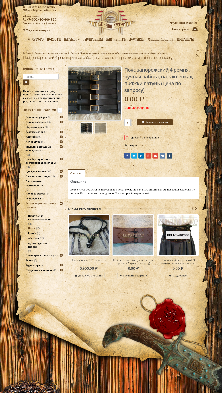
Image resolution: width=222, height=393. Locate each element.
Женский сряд (35, 126)
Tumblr (169, 156)
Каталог (70, 39)
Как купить (116, 39)
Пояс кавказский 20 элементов (89, 260)
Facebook (127, 156)
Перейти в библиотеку (39, 6)
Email (155, 156)
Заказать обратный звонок (40, 23)
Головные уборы (36, 117)
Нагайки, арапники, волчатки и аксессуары (41, 161)
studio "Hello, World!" (43, 390)
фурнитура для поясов (37, 245)
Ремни (32, 233)
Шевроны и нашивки (39, 270)
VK (162, 156)
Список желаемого (183, 22)
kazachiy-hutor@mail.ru (39, 10)
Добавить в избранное (145, 137)
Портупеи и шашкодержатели (39, 217)
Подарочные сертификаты (34, 183)
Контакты (185, 39)
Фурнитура (33, 265)
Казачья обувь (34, 131)
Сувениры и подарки (39, 255)
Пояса (74, 53)
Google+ (148, 156)
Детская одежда (36, 122)
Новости (54, 39)
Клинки (31, 136)
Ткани (29, 260)
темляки (33, 238)
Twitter (134, 156)
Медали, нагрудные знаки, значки (38, 148)
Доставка (136, 39)
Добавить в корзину (157, 122)
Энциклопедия (160, 39)
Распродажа (93, 39)
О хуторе (36, 39)
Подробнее (180, 275)
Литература (33, 141)
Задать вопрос (37, 30)
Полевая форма (35, 193)
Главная (27, 53)
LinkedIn (141, 156)
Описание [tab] (76, 173)
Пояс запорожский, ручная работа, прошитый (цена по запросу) (133, 261)
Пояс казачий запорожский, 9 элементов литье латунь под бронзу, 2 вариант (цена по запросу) (178, 265)
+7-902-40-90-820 (40, 19)
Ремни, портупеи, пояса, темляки (51, 53)
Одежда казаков (36, 171)
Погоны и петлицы (38, 176)
